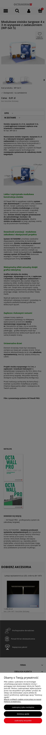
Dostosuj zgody (23, 714)
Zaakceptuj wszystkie (23, 720)
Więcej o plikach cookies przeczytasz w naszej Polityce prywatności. (22, 700)
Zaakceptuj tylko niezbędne (23, 707)
